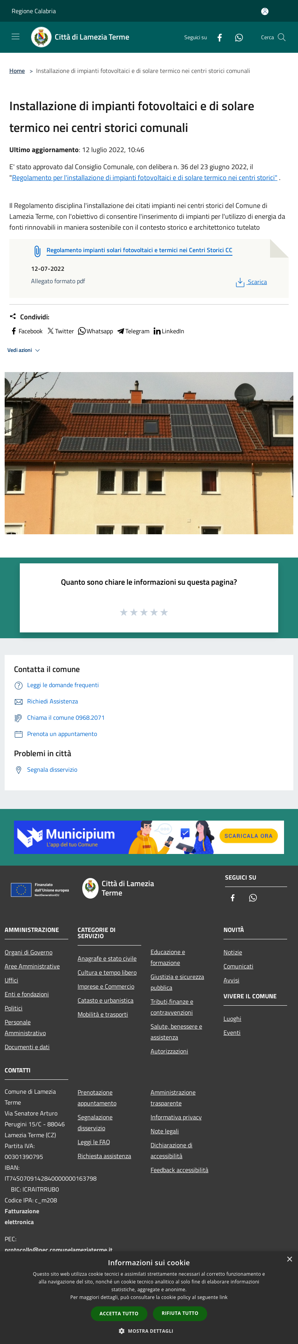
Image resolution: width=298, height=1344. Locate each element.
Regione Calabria (34, 11)
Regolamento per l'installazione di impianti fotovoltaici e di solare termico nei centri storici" (144, 177)
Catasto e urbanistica (105, 1000)
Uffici (11, 980)
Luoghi (232, 1018)
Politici (14, 1008)
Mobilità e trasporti (103, 1014)
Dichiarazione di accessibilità (171, 1150)
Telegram (132, 331)
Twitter (60, 331)
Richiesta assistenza (104, 1155)
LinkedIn (168, 331)
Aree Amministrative (32, 966)
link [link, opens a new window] (224, 1297)
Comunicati (238, 966)
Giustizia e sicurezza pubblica (177, 982)
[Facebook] (216, 37)
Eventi (232, 1032)
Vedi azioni (24, 350)
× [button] (289, 1260)
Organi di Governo (28, 952)
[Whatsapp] (236, 37)
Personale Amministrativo (25, 1027)
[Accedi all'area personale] (264, 11)
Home (17, 70)
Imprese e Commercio (106, 986)
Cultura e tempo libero (107, 972)
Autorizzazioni (169, 1051)
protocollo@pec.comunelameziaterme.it (59, 1249)
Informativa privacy (176, 1117)
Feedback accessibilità (179, 1169)
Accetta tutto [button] (119, 1313)
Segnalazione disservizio (95, 1122)
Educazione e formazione (168, 957)
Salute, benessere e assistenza (176, 1032)
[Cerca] (281, 37)
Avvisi (231, 980)
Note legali (165, 1131)
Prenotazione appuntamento (97, 1098)
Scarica (250, 281)
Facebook (26, 331)
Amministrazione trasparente (173, 1098)
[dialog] (149, 1297)
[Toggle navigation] (15, 36)
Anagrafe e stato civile (107, 958)
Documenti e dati (27, 1046)
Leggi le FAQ (94, 1142)
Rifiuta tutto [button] (180, 1313)
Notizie (233, 952)
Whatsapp (95, 331)
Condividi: (29, 317)
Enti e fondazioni (27, 994)
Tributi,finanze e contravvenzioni (172, 1007)
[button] (149, 1331)
